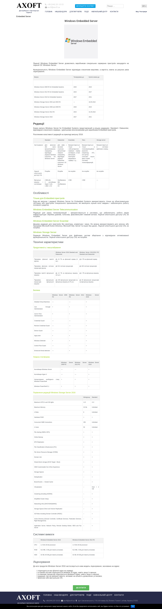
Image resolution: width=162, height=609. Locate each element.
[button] (81, 587)
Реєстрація (143, 11)
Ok (133, 606)
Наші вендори (61, 12)
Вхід (137, 11)
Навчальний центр (99, 12)
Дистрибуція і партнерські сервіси (28, 603)
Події (86, 12)
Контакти (114, 12)
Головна (48, 12)
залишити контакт (85, 6)
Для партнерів (76, 12)
